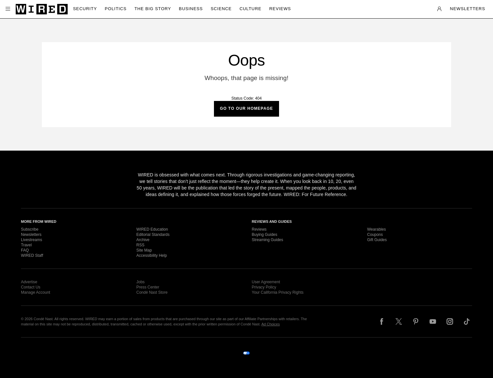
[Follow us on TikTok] (467, 321)
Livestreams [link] (31, 240)
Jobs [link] (140, 282)
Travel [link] (26, 245)
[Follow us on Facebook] (382, 321)
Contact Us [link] (30, 287)
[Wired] (42, 9)
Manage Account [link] (35, 292)
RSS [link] (140, 245)
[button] (8, 9)
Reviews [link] (259, 229)
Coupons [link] (375, 234)
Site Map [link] (144, 250)
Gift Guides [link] (377, 240)
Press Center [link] (147, 287)
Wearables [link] (376, 229)
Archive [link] (143, 240)
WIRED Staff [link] (32, 255)
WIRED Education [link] (152, 229)
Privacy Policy (264, 287)
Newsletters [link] (31, 234)
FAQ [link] (25, 250)
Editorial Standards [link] (152, 234)
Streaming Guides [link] (267, 240)
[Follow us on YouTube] (433, 321)
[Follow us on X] (399, 321)
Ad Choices (270, 324)
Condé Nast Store (151, 292)
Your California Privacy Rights (278, 292)
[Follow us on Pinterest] (416, 321)
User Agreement (266, 282)
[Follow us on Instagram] (450, 321)
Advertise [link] (29, 282)
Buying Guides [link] (264, 234)
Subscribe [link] (29, 229)
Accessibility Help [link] (151, 255)
